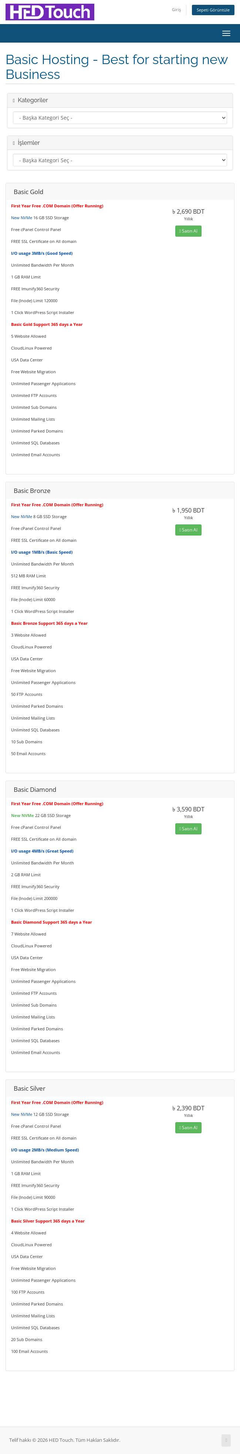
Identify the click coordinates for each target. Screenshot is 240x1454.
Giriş (176, 9)
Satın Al (188, 231)
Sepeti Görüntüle (213, 10)
